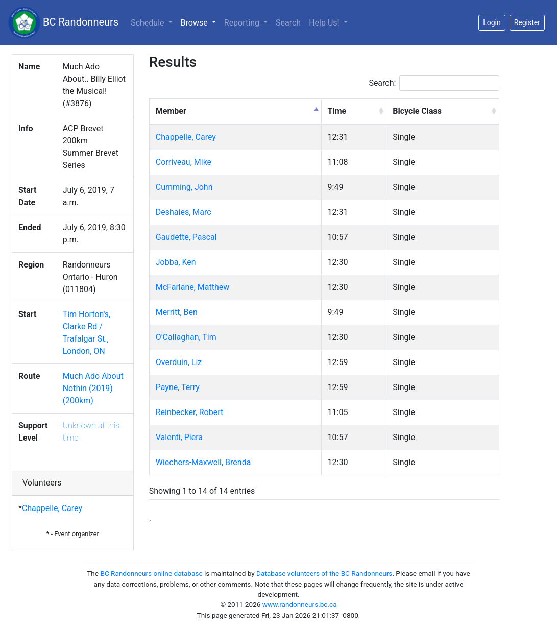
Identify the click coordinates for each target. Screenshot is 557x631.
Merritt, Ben (177, 312)
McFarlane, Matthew (193, 287)
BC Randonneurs (63, 23)
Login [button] (492, 22)
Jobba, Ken (176, 262)
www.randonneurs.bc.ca (299, 604)
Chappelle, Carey (52, 508)
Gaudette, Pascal (186, 237)
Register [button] (527, 22)
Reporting (242, 23)
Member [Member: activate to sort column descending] (171, 111)
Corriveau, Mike (183, 162)
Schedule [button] (148, 23)
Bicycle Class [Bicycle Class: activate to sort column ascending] (417, 111)
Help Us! (325, 23)
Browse (200, 22)
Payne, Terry (178, 387)
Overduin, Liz (179, 362)
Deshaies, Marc (183, 212)
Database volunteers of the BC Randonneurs (324, 573)
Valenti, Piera (179, 437)
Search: (434, 83)
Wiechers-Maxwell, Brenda (203, 462)
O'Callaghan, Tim (186, 337)
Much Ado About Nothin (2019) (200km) (93, 388)
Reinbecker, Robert (189, 412)
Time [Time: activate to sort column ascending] (337, 111)
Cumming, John (184, 187)
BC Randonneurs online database (151, 573)
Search (288, 23)
